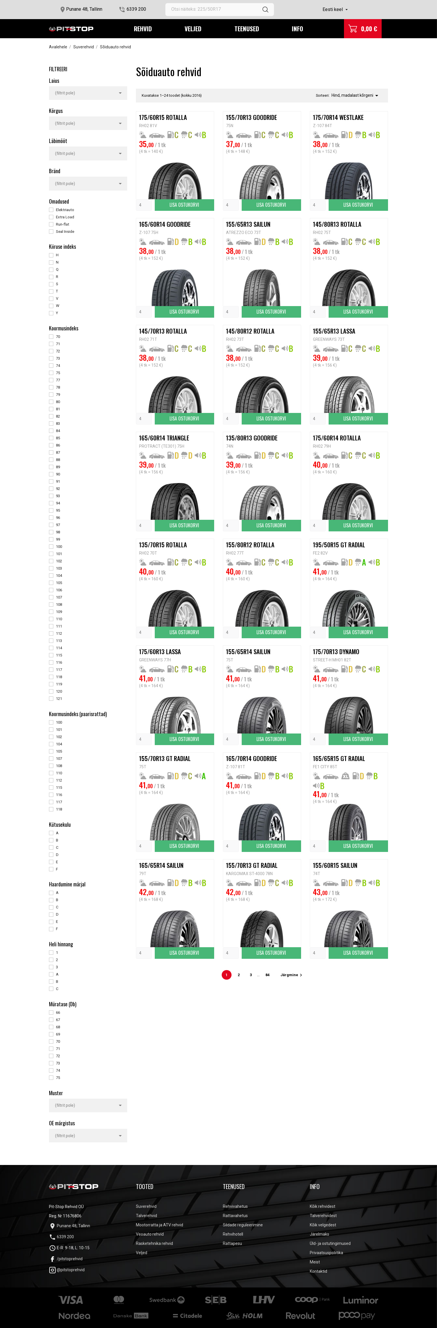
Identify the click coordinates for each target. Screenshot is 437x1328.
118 (59, 677)
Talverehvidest (323, 1215)
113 (59, 641)
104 (59, 575)
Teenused (246, 28)
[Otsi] (219, 9)
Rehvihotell (233, 1234)
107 (59, 597)
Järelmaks (319, 1234)
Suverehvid (146, 1206)
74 (58, 365)
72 (58, 351)
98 (58, 532)
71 (58, 344)
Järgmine (292, 975)
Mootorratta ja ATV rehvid (159, 1225)
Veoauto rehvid (150, 1234)
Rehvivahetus (235, 1206)
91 (58, 481)
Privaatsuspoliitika (326, 1252)
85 (58, 438)
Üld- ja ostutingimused (330, 1243)
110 (59, 619)
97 (58, 525)
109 (59, 612)
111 (59, 626)
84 (58, 431)
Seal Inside (65, 231)
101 (59, 554)
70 (58, 336)
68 (58, 1027)
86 (58, 445)
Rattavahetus (235, 1215)
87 (58, 452)
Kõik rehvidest (322, 1206)
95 (58, 510)
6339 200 (136, 9)
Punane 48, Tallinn (84, 9)
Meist (315, 1262)
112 (59, 633)
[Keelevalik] (336, 9)
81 (58, 409)
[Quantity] (144, 205)
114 (59, 648)
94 (58, 503)
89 (58, 467)
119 (59, 684)
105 (59, 583)
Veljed (193, 28)
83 (58, 423)
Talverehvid (146, 1215)
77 (58, 380)
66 (58, 1012)
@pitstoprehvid (67, 1269)
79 (58, 394)
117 (59, 669)
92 (58, 488)
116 (59, 662)
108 (59, 604)
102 (59, 561)
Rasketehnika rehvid (154, 1243)
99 (58, 539)
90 (58, 474)
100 (59, 546)
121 (59, 698)
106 (59, 590)
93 (58, 496)
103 (59, 568)
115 (59, 655)
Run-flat (62, 224)
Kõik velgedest (323, 1225)
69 (58, 1034)
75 (58, 373)
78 (58, 387)
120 (59, 691)
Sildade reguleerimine (243, 1225)
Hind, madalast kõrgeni (356, 95)
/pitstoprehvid (66, 1258)
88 (58, 460)
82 (58, 416)
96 (58, 517)
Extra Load (65, 217)
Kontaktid (318, 1271)
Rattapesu (232, 1243)
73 (58, 358)
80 (58, 402)
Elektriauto (65, 210)
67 (58, 1020)
